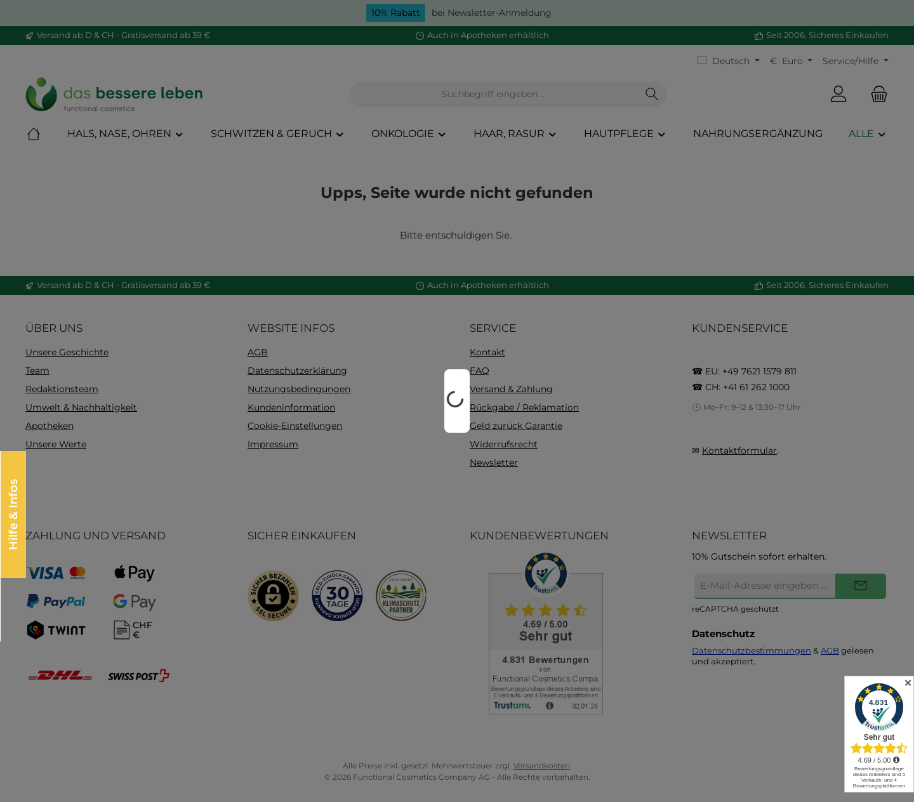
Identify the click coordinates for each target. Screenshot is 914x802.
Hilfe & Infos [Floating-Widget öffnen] (13, 514)
